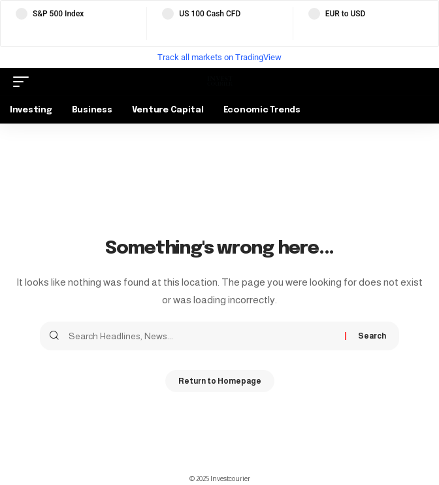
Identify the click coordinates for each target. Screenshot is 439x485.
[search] (416, 81)
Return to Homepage (219, 381)
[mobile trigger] (24, 81)
